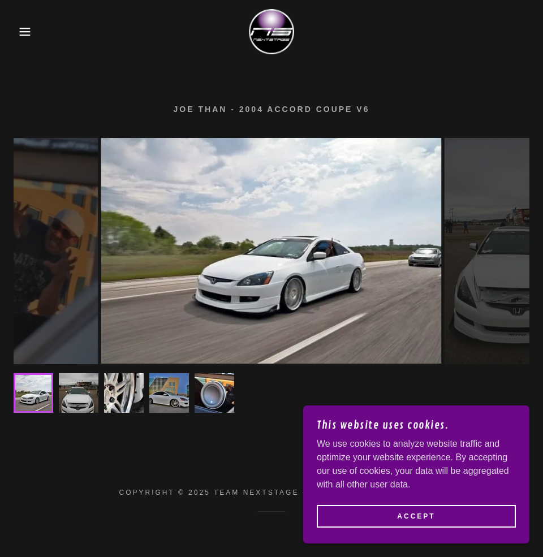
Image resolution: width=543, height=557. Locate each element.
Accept (416, 516)
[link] (271, 31)
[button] (27, 31)
